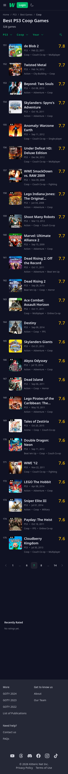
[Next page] (62, 565)
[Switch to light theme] (32, 5)
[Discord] (30, 756)
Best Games (26, 14)
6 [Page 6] (26, 565)
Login (22, 5)
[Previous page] (6, 565)
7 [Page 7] (34, 565)
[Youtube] (12, 756)
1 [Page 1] (13, 565)
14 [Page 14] (55, 565)
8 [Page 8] (41, 565)
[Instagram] (47, 756)
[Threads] (21, 756)
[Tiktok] (56, 756)
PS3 (15, 14)
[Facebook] (38, 756)
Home (6, 14)
